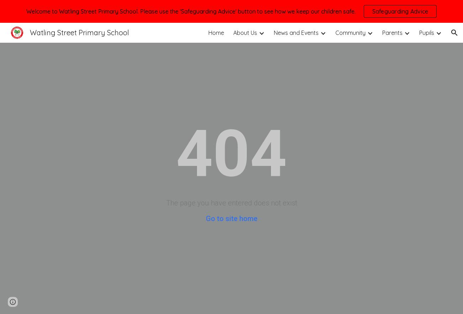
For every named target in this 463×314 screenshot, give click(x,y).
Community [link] (350, 32)
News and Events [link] (296, 32)
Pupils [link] (426, 32)
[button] (454, 32)
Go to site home (231, 218)
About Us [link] (245, 32)
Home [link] (216, 32)
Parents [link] (392, 32)
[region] (231, 11)
